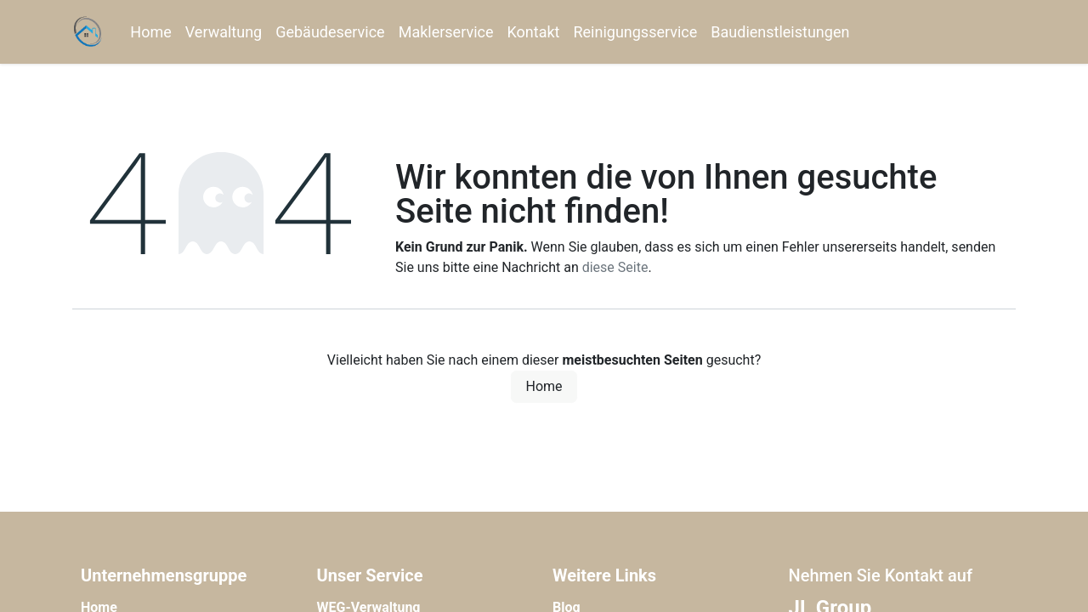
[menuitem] (150, 32)
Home (543, 386)
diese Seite (615, 267)
